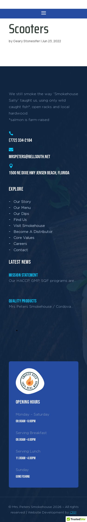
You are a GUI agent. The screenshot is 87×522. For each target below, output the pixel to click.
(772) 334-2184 (20, 140)
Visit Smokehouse (29, 226)
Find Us (20, 220)
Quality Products (23, 301)
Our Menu (22, 208)
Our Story (22, 202)
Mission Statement (23, 275)
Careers (20, 244)
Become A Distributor (32, 232)
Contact (20, 250)
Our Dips (21, 214)
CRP (73, 512)
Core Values (23, 238)
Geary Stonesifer (26, 41)
